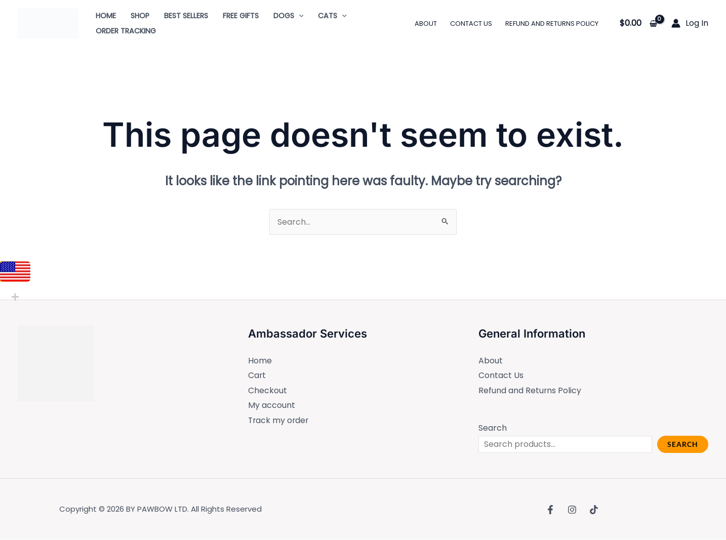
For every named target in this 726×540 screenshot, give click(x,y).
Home (260, 360)
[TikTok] (593, 509)
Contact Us (500, 376)
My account (271, 405)
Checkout (267, 390)
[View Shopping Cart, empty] (638, 23)
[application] (299, 16)
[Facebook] (550, 509)
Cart (257, 376)
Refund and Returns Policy (530, 390)
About (490, 360)
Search (492, 428)
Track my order (279, 421)
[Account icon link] (689, 23)
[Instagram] (572, 509)
